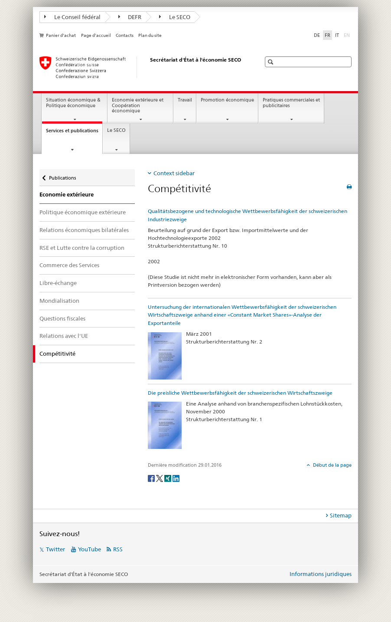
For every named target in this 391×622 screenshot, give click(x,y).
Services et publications (74, 133)
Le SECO (174, 17)
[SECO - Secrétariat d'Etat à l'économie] (141, 67)
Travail (185, 100)
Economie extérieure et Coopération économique (137, 105)
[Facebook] (152, 478)
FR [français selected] (327, 35)
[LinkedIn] (176, 478)
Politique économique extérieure (82, 212)
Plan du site (150, 35)
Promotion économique (227, 100)
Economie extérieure (66, 194)
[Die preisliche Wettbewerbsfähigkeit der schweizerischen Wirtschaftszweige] (165, 425)
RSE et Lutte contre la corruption (81, 247)
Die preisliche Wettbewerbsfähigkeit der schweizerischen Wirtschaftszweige (240, 393)
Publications (62, 176)
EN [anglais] (348, 34)
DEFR (130, 17)
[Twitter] (160, 478)
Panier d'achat (61, 35)
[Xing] (168, 478)
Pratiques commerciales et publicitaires (291, 102)
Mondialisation (59, 300)
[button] (271, 62)
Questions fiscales (62, 318)
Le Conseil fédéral (72, 17)
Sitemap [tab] (341, 515)
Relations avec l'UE (63, 335)
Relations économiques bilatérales (84, 229)
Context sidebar (174, 173)
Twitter (55, 549)
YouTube (89, 549)
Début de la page (332, 465)
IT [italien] (337, 35)
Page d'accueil (96, 35)
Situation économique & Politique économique (73, 102)
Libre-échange (58, 282)
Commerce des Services (69, 265)
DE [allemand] (317, 35)
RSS (118, 549)
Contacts (125, 35)
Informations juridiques (321, 573)
